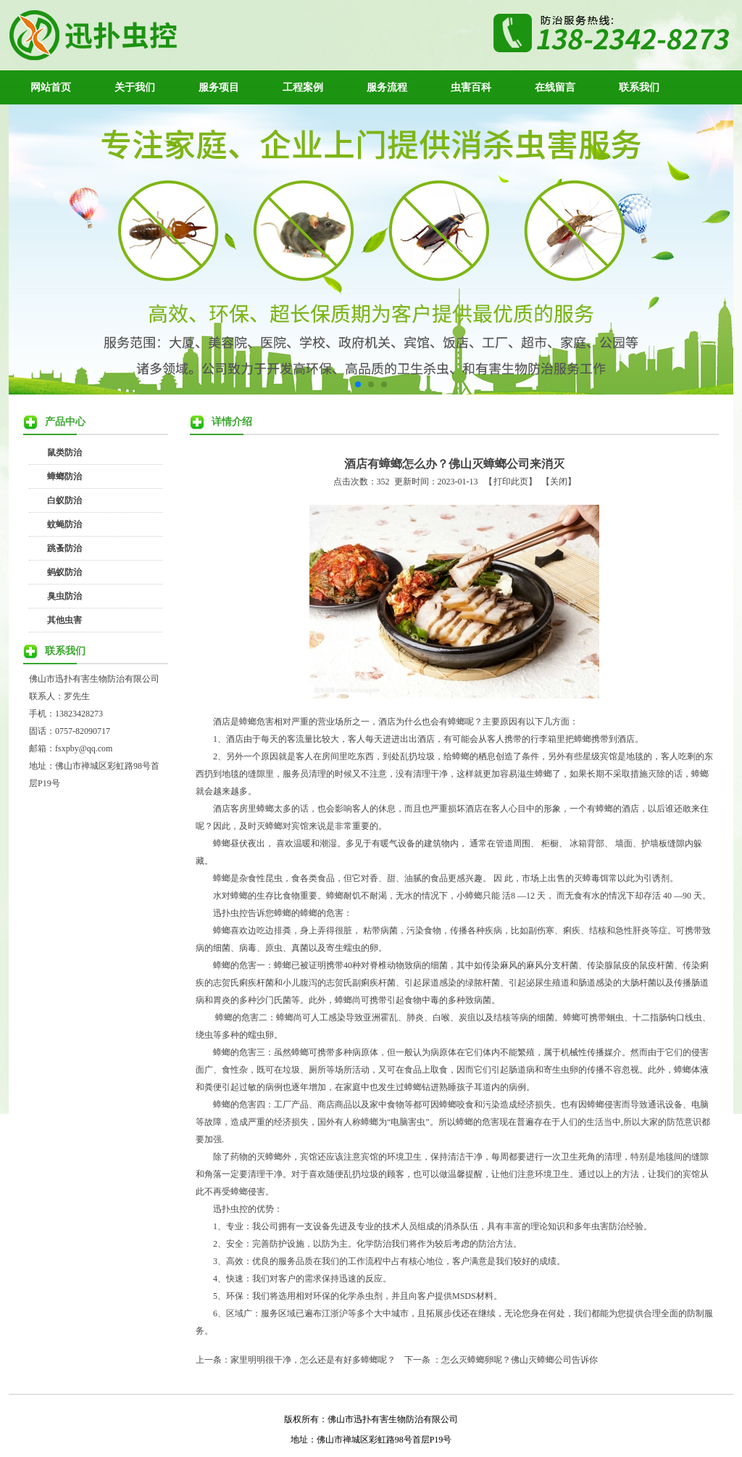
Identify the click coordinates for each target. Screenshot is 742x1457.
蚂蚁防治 (64, 572)
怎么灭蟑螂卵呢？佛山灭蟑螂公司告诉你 (519, 1360)
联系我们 (639, 87)
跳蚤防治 (64, 548)
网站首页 (50, 87)
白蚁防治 (64, 500)
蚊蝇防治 (64, 524)
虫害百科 (471, 87)
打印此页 (510, 481)
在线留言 (555, 87)
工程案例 (303, 87)
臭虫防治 (64, 596)
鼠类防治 (64, 452)
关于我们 (134, 87)
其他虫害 (64, 620)
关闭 (558, 481)
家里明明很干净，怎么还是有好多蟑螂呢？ (313, 1360)
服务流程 (387, 87)
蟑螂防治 (64, 476)
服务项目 (219, 87)
